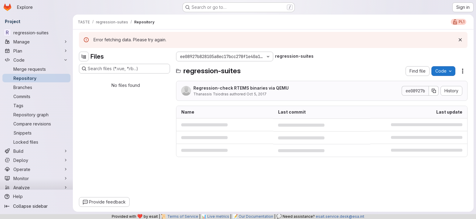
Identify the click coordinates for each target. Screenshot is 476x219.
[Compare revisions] (36, 123)
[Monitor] (36, 178)
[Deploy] (36, 160)
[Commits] (36, 96)
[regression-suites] (36, 32)
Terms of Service (182, 216)
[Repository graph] (36, 114)
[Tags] (36, 105)
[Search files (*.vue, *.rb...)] (124, 69)
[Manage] (36, 41)
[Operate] (36, 169)
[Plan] (36, 50)
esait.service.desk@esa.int (340, 216)
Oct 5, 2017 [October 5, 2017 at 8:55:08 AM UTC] (256, 94)
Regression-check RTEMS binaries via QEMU (241, 88)
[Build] (36, 151)
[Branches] (36, 87)
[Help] (36, 196)
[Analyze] (36, 187)
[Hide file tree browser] (84, 56)
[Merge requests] (36, 69)
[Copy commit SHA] (434, 91)
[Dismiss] (460, 39)
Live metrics (218, 216)
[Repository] (36, 78)
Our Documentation (256, 216)
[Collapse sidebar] (36, 206)
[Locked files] (36, 142)
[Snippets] (36, 132)
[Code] (36, 60)
